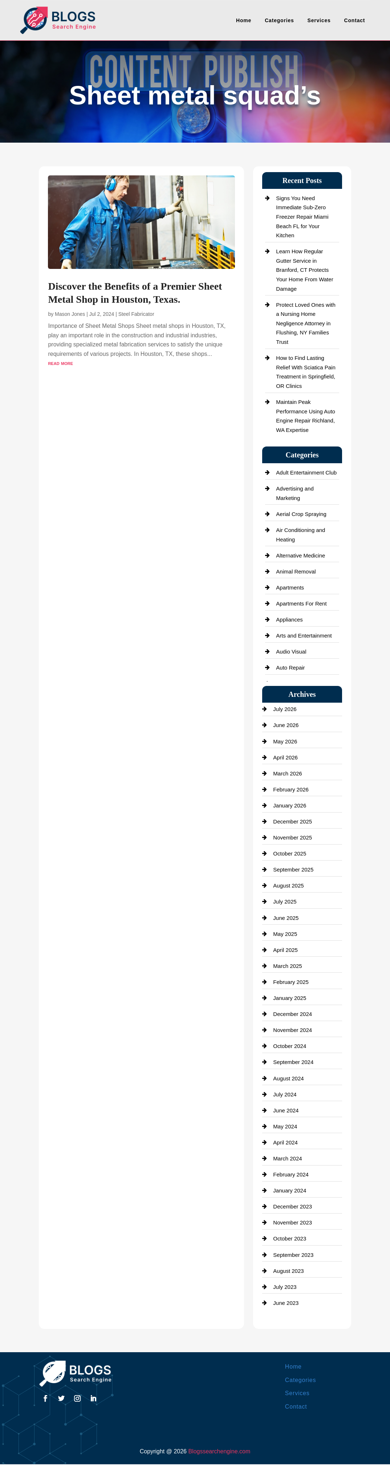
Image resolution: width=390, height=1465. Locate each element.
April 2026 (285, 757)
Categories (279, 20)
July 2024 (284, 1094)
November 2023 (292, 1222)
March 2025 (287, 966)
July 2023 (284, 1287)
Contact (354, 20)
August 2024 (288, 1078)
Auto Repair (290, 667)
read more (60, 363)
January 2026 (289, 805)
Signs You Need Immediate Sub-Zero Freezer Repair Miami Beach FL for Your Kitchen (302, 216)
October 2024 (289, 1046)
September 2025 (293, 869)
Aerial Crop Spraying (301, 514)
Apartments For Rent (301, 603)
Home (243, 20)
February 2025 (291, 982)
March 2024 (287, 1158)
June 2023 (285, 1303)
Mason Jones (70, 314)
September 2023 (293, 1255)
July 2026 (284, 709)
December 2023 (292, 1206)
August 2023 (288, 1271)
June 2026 (285, 725)
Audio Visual (291, 651)
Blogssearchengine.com (219, 1451)
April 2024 (285, 1142)
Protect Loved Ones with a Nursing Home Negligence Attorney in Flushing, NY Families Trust (305, 323)
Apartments (290, 587)
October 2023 (289, 1238)
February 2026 (291, 789)
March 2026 (287, 773)
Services (319, 20)
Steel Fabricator (136, 314)
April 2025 (285, 950)
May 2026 (285, 741)
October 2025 (289, 853)
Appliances (289, 619)
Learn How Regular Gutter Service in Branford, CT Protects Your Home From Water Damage (304, 269)
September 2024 (293, 1062)
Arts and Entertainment (304, 635)
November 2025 (292, 837)
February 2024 (291, 1174)
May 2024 (285, 1126)
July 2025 (284, 901)
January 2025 (289, 998)
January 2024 (289, 1190)
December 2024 (292, 1014)
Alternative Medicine (300, 555)
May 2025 (285, 934)
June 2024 (285, 1110)
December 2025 (292, 821)
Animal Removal (296, 571)
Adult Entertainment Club (306, 472)
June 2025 (285, 918)
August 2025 (288, 885)
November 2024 (292, 1030)
